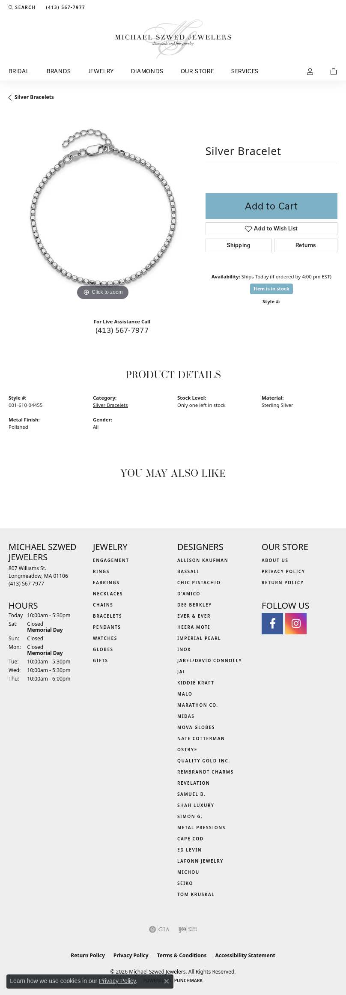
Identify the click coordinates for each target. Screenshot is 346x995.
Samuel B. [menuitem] (191, 794)
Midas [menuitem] (185, 716)
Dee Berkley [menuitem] (194, 605)
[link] (64, 7)
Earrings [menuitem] (106, 583)
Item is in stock (271, 288)
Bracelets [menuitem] (107, 616)
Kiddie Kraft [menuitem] (196, 683)
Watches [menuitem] (105, 638)
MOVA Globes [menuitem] (196, 727)
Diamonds (147, 71)
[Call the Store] (26, 583)
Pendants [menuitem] (107, 627)
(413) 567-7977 (122, 330)
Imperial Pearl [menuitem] (199, 638)
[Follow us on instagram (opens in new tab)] (296, 623)
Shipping (239, 245)
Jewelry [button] (101, 71)
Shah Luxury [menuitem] (196, 805)
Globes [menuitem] (103, 649)
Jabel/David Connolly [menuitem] (209, 660)
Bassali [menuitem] (188, 571)
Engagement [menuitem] (111, 560)
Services (245, 71)
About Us (275, 560)
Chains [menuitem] (103, 605)
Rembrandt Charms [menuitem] (205, 772)
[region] (103, 208)
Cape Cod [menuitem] (190, 839)
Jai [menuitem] (181, 672)
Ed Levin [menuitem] (189, 850)
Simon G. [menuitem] (190, 816)
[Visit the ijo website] (187, 929)
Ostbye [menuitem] (187, 750)
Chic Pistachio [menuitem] (199, 583)
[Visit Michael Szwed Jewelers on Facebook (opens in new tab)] (272, 623)
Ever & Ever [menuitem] (194, 616)
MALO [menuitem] (185, 694)
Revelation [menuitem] (193, 783)
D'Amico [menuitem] (188, 594)
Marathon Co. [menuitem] (197, 705)
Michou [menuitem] (188, 872)
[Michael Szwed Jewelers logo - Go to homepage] (173, 39)
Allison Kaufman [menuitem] (202, 560)
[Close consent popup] (166, 981)
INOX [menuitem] (184, 649)
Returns (305, 245)
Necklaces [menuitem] (108, 594)
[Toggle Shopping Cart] (334, 72)
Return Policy (283, 583)
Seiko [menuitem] (185, 883)
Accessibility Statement (245, 955)
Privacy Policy (283, 571)
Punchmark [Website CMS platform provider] (188, 980)
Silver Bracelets (34, 97)
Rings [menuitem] (101, 571)
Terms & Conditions (182, 955)
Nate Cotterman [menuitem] (201, 738)
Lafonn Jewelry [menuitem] (200, 861)
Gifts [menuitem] (100, 660)
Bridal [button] (19, 71)
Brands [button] (59, 71)
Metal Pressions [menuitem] (201, 828)
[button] (22, 7)
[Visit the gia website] (159, 929)
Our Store (197, 71)
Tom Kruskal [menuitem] (196, 894)
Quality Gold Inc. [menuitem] (203, 761)
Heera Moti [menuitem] (193, 627)
